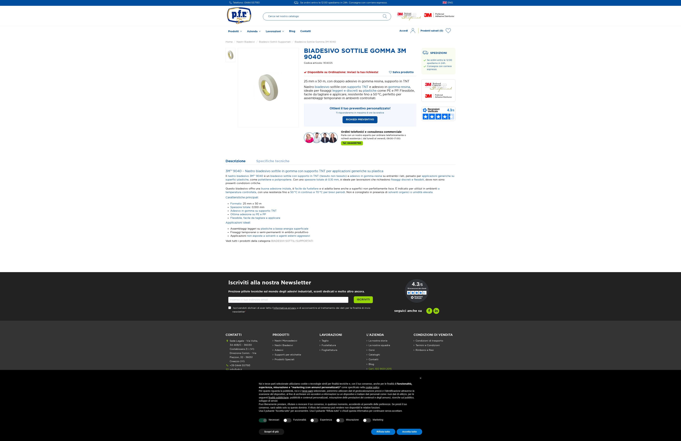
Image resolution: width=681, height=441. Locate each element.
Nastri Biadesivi (284, 345)
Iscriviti (363, 299)
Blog (371, 364)
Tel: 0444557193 (352, 143)
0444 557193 (252, 3)
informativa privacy (284, 308)
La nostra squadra (379, 345)
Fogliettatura (329, 350)
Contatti (373, 359)
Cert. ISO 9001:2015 (380, 369)
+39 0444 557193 (240, 365)
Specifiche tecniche (272, 161)
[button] (420, 378)
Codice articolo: (313, 63)
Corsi (372, 350)
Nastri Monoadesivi (286, 341)
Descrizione (236, 161)
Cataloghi (374, 355)
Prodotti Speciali (284, 359)
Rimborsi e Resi (425, 350)
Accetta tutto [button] (409, 431)
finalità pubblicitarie (278, 397)
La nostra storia (378, 341)
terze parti (307, 391)
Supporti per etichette (288, 355)
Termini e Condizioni (428, 345)
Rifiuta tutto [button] (383, 431)
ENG (450, 3)
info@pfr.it (236, 369)
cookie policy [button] (372, 387)
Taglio (325, 341)
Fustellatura (329, 345)
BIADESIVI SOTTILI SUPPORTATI (292, 241)
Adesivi (279, 350)
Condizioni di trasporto (429, 341)
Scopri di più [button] (271, 431)
